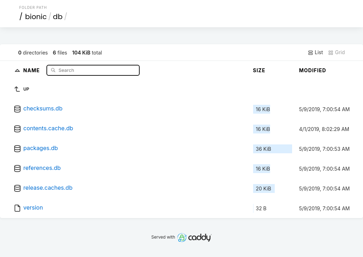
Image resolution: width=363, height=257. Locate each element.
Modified (312, 70)
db (57, 17)
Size (259, 70)
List (315, 52)
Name (32, 70)
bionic (36, 17)
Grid (336, 52)
